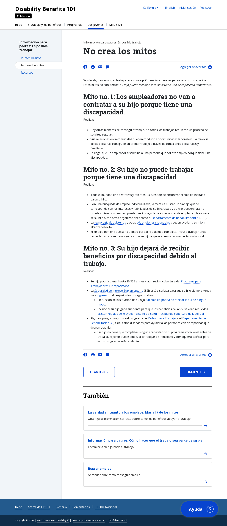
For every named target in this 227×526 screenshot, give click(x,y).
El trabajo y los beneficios (45, 25)
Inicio (18, 25)
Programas (74, 25)
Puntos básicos (31, 58)
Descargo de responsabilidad (89, 520)
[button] (199, 509)
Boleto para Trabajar (162, 318)
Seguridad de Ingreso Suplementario (118, 291)
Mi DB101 (115, 25)
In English (168, 8)
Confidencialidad (118, 520)
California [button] (149, 8)
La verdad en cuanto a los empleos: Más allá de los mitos (133, 412)
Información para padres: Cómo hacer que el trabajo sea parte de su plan (146, 440)
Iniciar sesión (187, 8)
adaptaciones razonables (153, 222)
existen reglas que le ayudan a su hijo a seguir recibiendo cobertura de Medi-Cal (151, 314)
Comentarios (81, 507)
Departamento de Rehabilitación (173, 218)
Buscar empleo (100, 468)
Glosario (61, 507)
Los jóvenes (96, 25)
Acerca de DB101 (39, 507)
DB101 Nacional (106, 507)
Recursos (27, 73)
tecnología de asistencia (110, 222)
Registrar (206, 8)
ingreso (102, 295)
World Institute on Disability (51, 520)
